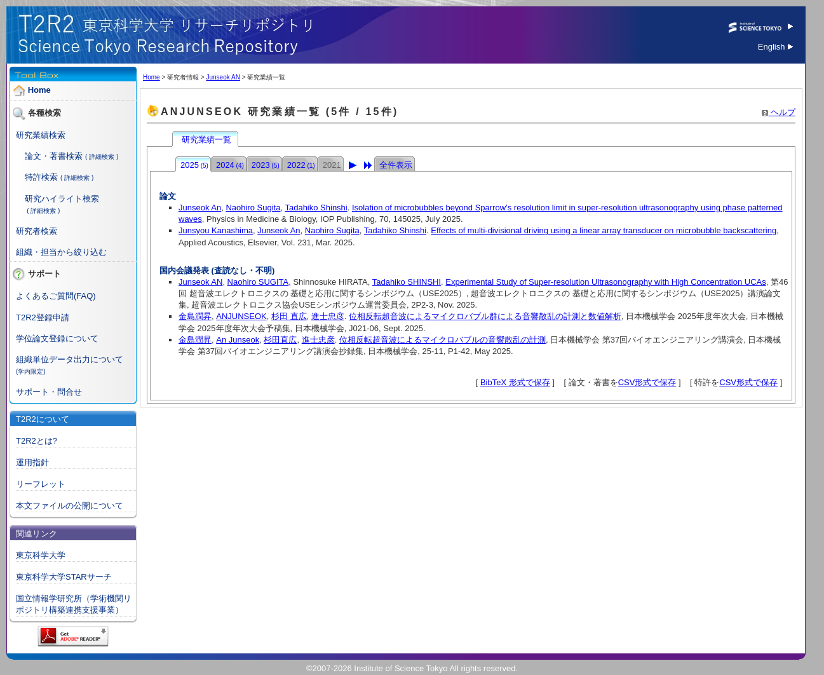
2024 (230, 165)
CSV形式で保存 (647, 382)
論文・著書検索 (54, 156)
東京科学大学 (40, 555)
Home (39, 90)
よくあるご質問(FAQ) (56, 296)
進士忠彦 (327, 316)
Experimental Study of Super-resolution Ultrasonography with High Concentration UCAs (605, 282)
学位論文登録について (57, 338)
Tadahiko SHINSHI (406, 282)
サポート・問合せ (49, 392)
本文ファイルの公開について (69, 505)
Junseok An (200, 207)
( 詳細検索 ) (101, 156)
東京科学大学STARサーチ (64, 577)
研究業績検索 (40, 135)
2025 (194, 165)
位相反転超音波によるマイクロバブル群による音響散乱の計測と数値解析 (485, 316)
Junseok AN (223, 77)
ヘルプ (778, 112)
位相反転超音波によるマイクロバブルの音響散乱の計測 (442, 339)
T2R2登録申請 (42, 317)
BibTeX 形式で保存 (515, 382)
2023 (266, 165)
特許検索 (41, 177)
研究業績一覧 (206, 139)
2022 (301, 165)
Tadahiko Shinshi (316, 207)
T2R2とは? (36, 441)
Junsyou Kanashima (216, 230)
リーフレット (40, 484)
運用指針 (32, 462)
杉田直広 (280, 339)
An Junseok (237, 339)
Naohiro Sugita (253, 207)
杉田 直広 (289, 316)
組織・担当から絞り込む (61, 252)
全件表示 (395, 165)
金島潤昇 (195, 316)
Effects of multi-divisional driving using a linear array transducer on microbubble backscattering (603, 230)
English (775, 46)
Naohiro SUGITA (258, 282)
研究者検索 (36, 231)
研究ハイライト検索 (62, 198)
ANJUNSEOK (241, 316)
